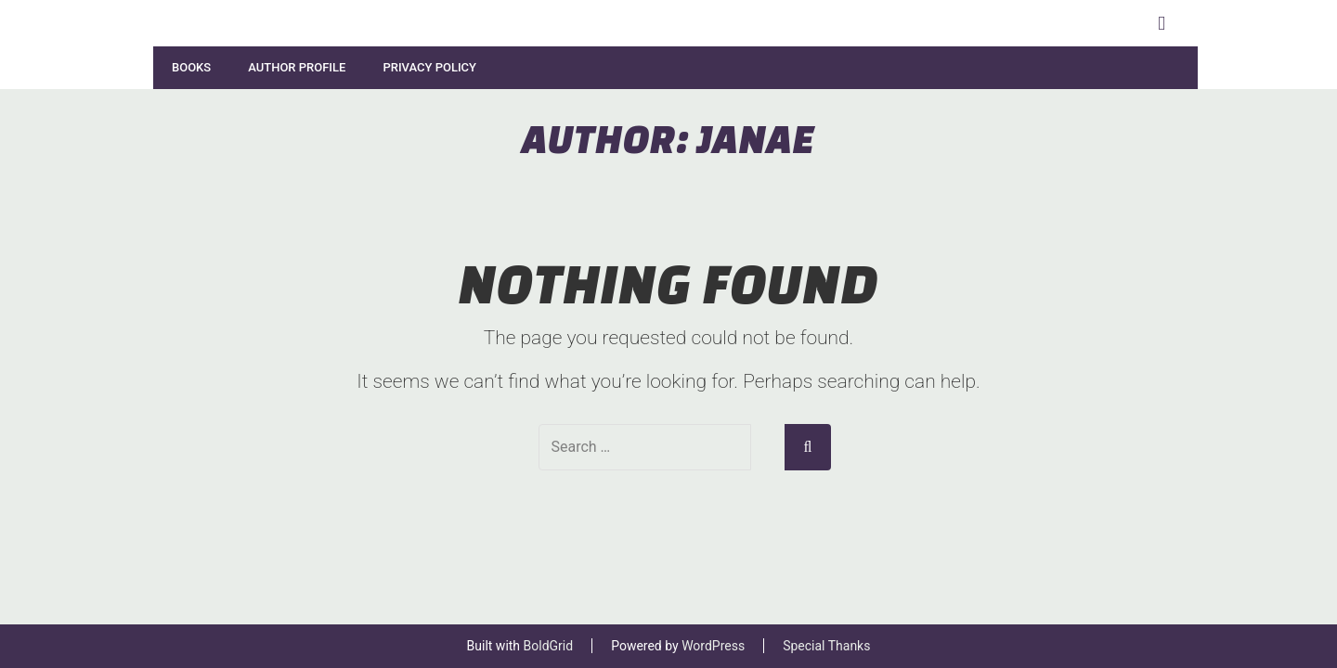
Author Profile (296, 67)
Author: (668, 138)
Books (191, 67)
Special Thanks (826, 645)
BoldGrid (549, 645)
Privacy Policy (429, 67)
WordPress (713, 645)
